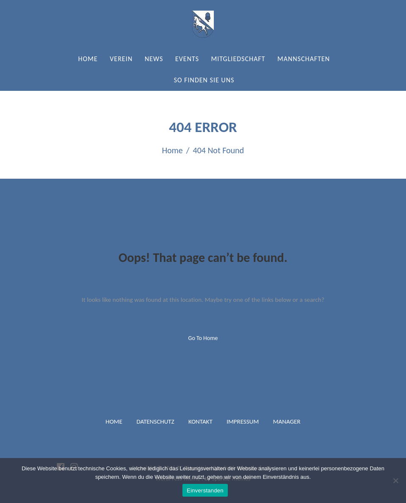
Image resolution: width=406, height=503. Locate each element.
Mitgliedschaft (238, 59)
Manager (286, 421)
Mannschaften (303, 59)
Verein (121, 59)
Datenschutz (155, 421)
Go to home (203, 338)
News (154, 59)
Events (187, 59)
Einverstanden (205, 490)
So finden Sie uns (204, 80)
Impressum (243, 421)
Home (88, 59)
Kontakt (200, 421)
